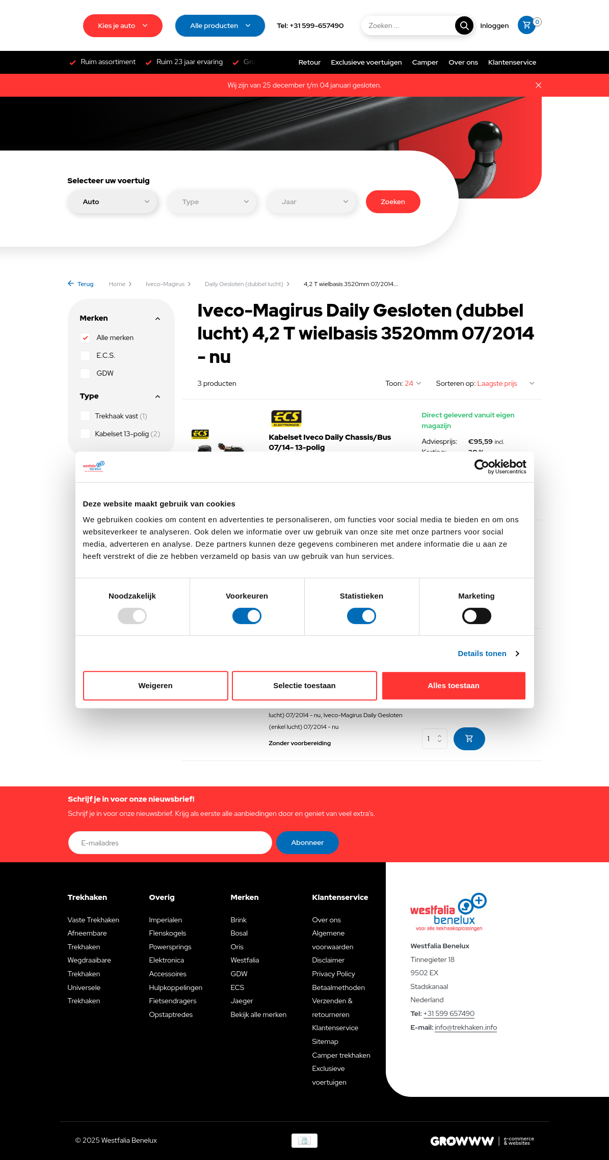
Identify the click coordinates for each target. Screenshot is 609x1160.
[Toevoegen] (469, 738)
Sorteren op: (455, 383)
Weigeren (155, 685)
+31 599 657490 (449, 1013)
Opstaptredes (171, 1014)
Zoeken (393, 201)
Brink (238, 919)
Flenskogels (167, 933)
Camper (425, 62)
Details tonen (482, 653)
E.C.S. (98, 356)
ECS (237, 987)
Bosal (239, 933)
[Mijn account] (495, 25)
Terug (81, 284)
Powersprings (170, 946)
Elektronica (166, 960)
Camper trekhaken (341, 1055)
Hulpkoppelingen (175, 987)
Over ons (463, 62)
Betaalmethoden (338, 987)
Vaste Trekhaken (94, 919)
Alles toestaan (454, 685)
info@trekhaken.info (466, 1027)
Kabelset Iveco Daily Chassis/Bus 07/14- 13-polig (330, 442)
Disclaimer (328, 960)
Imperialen (165, 919)
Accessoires (167, 973)
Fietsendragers (172, 1000)
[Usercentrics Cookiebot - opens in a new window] (481, 466)
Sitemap (325, 1041)
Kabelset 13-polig (120, 434)
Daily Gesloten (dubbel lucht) (247, 284)
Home (121, 284)
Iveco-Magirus (169, 284)
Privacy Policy (333, 973)
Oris (236, 946)
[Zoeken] (416, 25)
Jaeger (241, 1000)
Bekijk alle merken (258, 1014)
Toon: (394, 383)
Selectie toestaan (304, 685)
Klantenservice (512, 62)
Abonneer (308, 842)
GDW (97, 374)
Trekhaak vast (113, 416)
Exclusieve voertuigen (366, 62)
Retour (310, 62)
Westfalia (244, 960)
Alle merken (107, 338)
